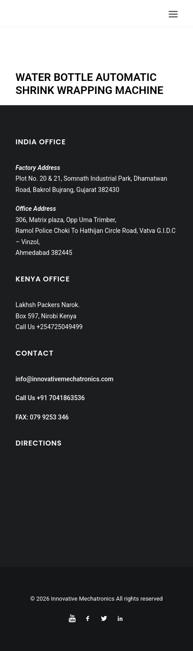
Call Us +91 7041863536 (50, 397)
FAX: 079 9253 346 (42, 417)
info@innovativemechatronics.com (65, 379)
